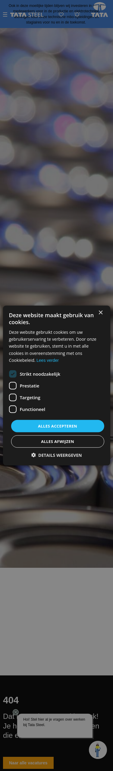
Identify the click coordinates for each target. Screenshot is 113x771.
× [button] (100, 312)
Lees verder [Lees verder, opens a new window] (47, 360)
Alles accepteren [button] (57, 425)
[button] (56, 455)
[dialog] (56, 385)
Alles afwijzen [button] (57, 441)
